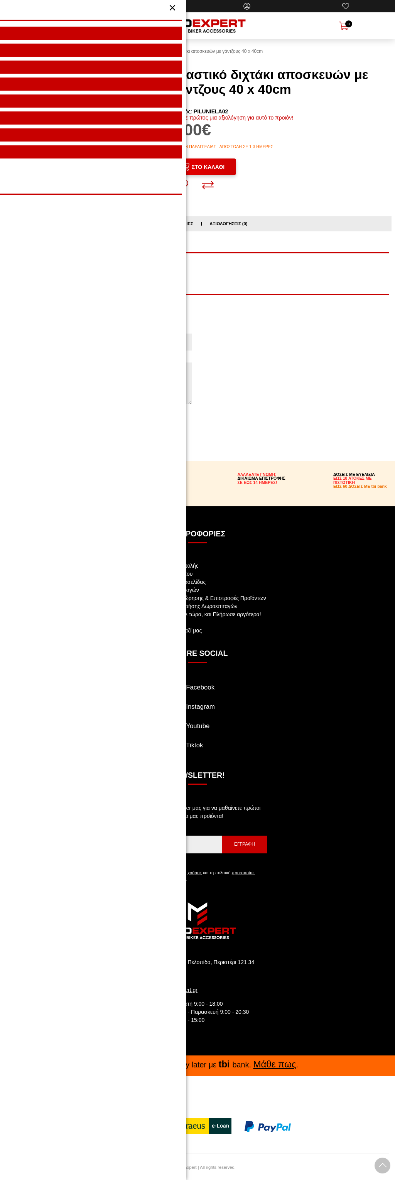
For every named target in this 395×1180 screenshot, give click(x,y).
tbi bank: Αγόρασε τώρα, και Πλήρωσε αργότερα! (202, 613)
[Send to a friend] (136, 192)
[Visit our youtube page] (197, 729)
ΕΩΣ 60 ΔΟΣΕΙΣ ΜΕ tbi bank (360, 485)
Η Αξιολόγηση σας (31, 358)
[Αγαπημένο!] (182, 184)
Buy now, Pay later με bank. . (197, 1063)
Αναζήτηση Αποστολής (171, 564)
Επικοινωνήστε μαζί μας (173, 629)
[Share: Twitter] (81, 192)
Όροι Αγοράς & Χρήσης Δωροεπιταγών (190, 605)
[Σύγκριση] (208, 184)
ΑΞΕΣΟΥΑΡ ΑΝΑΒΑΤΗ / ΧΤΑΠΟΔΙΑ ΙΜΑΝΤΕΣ (76, 269)
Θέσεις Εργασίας (164, 621)
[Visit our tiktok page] (197, 748)
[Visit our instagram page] (197, 710)
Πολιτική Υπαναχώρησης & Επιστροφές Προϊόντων (205, 597)
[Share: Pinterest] (100, 192)
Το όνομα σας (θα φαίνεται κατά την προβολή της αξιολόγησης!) (85, 329)
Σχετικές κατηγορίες (168, 222)
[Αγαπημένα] (345, 6)
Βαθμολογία (23, 420)
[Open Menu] (49, 26)
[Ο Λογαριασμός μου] (247, 6)
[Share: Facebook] (63, 192)
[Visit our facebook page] (197, 690)
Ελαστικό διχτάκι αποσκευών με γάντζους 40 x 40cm (210, 51)
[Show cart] (343, 25)
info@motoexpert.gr (174, 989)
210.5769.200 (166, 975)
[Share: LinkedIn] (118, 192)
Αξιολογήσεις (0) (228, 222)
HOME (139, 51)
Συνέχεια (25, 437)
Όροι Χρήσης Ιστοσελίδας (175, 581)
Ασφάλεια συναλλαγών (171, 589)
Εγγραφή (244, 843)
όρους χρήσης (188, 871)
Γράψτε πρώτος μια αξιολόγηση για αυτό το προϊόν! (232, 118)
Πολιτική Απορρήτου (168, 573)
